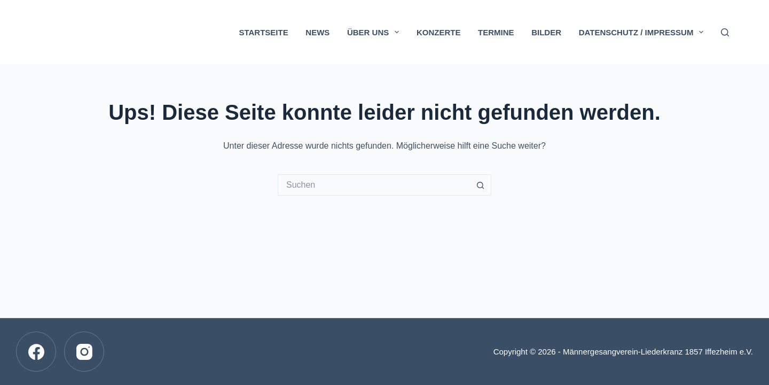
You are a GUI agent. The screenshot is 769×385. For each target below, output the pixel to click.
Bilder (546, 32)
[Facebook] (36, 352)
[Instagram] (84, 352)
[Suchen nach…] (374, 185)
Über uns (375, 32)
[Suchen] (725, 32)
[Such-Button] (480, 185)
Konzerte (439, 32)
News (317, 32)
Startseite (263, 32)
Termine (496, 32)
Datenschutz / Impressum (643, 32)
